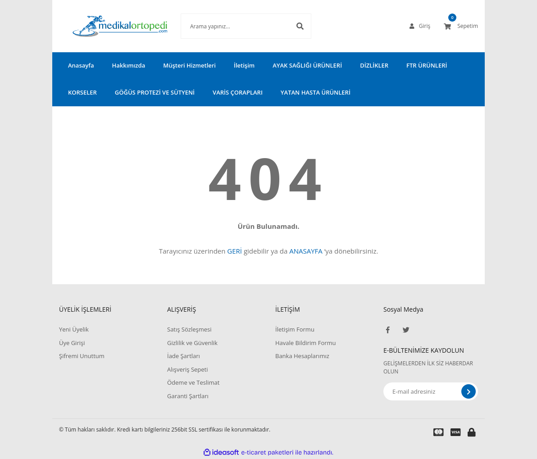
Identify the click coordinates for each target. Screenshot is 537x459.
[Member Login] (420, 26)
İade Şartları (183, 356)
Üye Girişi (72, 343)
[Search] (232, 26)
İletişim (244, 65)
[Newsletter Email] (430, 391)
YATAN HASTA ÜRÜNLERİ (315, 92)
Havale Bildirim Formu (305, 343)
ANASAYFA (306, 250)
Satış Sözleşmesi (189, 329)
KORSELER (82, 92)
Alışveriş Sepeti (187, 369)
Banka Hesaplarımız (302, 356)
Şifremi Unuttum (82, 356)
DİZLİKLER (374, 65)
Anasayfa (81, 65)
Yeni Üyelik (74, 329)
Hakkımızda (128, 65)
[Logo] (106, 25)
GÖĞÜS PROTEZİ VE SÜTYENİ (155, 92)
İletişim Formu (294, 329)
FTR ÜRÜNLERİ (426, 65)
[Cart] (461, 26)
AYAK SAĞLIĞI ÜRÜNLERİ (307, 65)
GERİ (234, 250)
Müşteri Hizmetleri (189, 65)
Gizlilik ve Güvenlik (192, 343)
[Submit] (468, 391)
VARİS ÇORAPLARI (238, 92)
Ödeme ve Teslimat (193, 382)
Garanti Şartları (188, 396)
